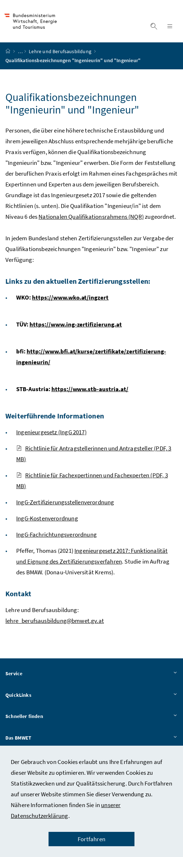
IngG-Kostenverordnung (47, 518)
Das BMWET (91, 738)
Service (91, 673)
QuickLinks (91, 695)
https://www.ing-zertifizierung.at (75, 324)
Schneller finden (91, 716)
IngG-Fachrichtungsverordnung (56, 534)
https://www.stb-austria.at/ (89, 389)
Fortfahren (91, 839)
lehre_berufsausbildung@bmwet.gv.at (54, 621)
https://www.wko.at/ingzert (70, 297)
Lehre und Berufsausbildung (60, 51)
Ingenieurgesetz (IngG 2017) (51, 432)
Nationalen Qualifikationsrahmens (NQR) (91, 217)
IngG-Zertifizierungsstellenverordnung (65, 502)
